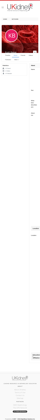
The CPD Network (20, 408)
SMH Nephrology (20, 405)
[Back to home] (20, 7)
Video (6, 71)
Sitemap (20, 398)
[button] (3, 7)
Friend (7, 68)
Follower (7, 73)
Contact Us (20, 395)
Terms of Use (20, 392)
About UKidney (20, 390)
